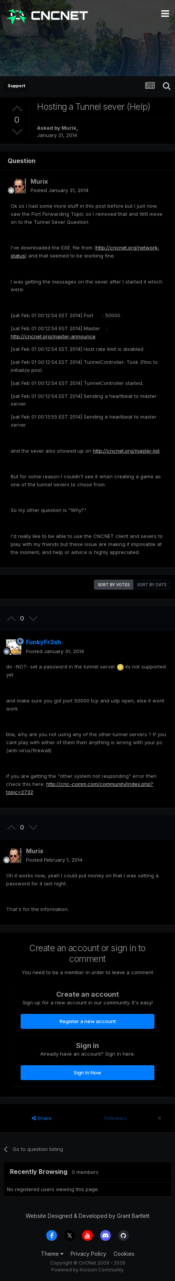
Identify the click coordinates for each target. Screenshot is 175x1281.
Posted (60, 190)
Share (42, 1118)
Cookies (123, 1253)
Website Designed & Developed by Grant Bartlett (87, 1216)
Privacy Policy (88, 1253)
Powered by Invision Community (87, 1270)
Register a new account (88, 1021)
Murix (69, 128)
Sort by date (152, 584)
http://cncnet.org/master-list (126, 451)
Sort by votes (114, 584)
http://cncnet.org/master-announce (53, 336)
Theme (52, 1253)
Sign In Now (87, 1072)
